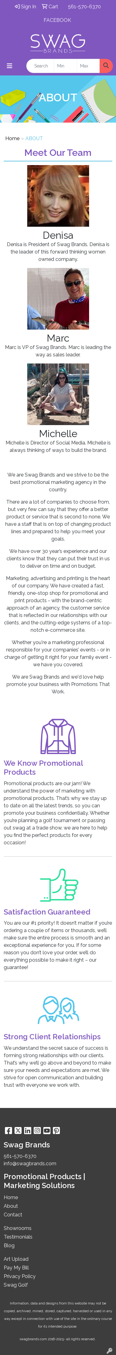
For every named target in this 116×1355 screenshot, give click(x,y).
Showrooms (18, 1228)
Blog (9, 1245)
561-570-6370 (84, 7)
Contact (13, 1215)
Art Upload (16, 1259)
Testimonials (18, 1237)
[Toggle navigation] (9, 66)
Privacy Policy (20, 1276)
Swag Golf (16, 1285)
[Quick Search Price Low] (65, 66)
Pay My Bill (16, 1268)
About (11, 1206)
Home (12, 138)
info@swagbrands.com (30, 1163)
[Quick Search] (40, 66)
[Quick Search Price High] (88, 66)
